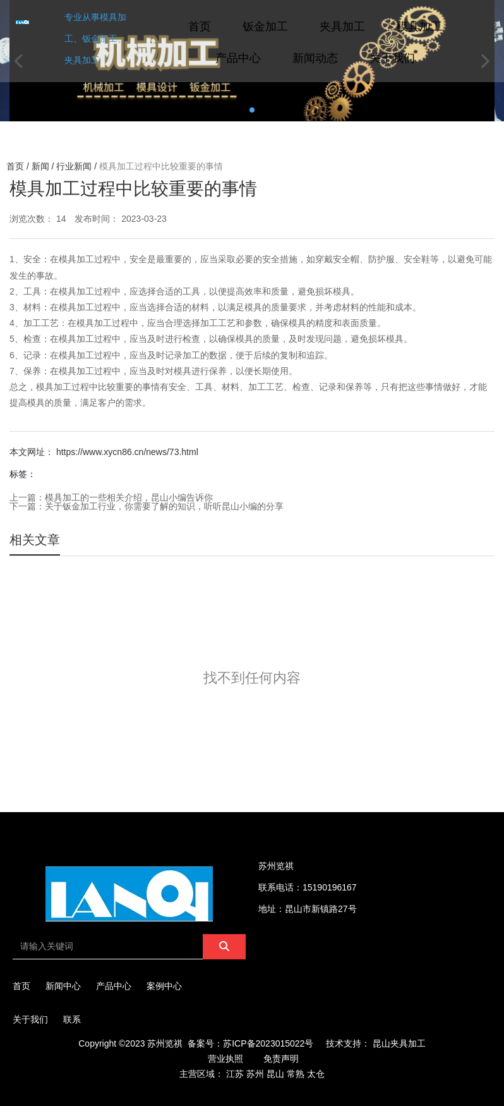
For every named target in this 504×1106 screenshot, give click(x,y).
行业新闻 (74, 166)
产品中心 (238, 58)
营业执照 (225, 1059)
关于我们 (392, 58)
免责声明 (281, 1059)
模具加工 (419, 26)
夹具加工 (342, 26)
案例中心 (164, 986)
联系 (72, 1019)
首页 (199, 26)
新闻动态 (315, 58)
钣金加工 (265, 26)
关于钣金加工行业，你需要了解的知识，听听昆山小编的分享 (164, 506)
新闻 (40, 166)
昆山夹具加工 (399, 1043)
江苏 (235, 1074)
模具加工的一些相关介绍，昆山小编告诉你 (129, 497)
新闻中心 (63, 986)
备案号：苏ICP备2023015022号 (250, 1043)
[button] (252, 109)
